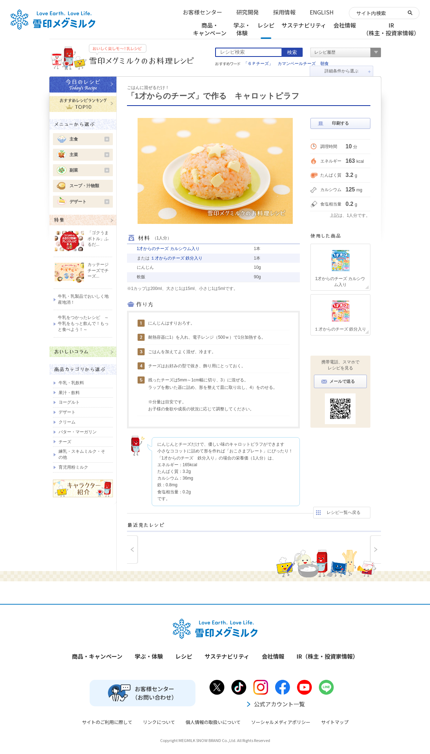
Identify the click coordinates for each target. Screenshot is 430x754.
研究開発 (247, 12)
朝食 (324, 63)
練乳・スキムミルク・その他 (82, 454)
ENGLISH (322, 12)
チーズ (65, 441)
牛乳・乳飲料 (71, 382)
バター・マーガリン (78, 431)
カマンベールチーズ (297, 63)
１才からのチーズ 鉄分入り (176, 258)
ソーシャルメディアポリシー (280, 722)
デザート (89, 201)
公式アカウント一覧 (275, 704)
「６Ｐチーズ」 (258, 63)
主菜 (89, 154)
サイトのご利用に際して (107, 722)
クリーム (67, 422)
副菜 (89, 170)
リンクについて (159, 722)
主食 (89, 139)
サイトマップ (335, 722)
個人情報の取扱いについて (213, 722)
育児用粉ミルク (73, 467)
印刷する (340, 123)
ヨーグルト (69, 402)
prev (132, 549)
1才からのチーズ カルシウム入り (168, 248)
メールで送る (342, 381)
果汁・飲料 (69, 392)
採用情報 (284, 12)
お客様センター (202, 12)
